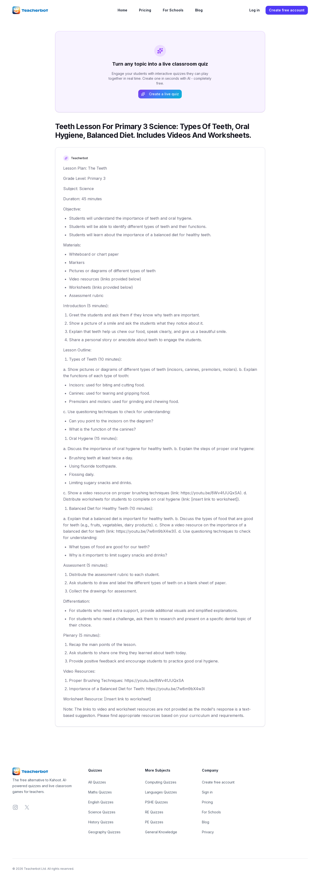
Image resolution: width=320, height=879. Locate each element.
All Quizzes (97, 782)
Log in (254, 10)
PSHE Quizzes (156, 802)
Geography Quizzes (104, 832)
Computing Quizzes (160, 782)
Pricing (145, 10)
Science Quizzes (101, 812)
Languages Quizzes (161, 792)
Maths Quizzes (100, 792)
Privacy (208, 832)
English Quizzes (100, 802)
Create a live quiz (160, 94)
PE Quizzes (154, 822)
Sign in (207, 792)
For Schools (173, 10)
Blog (199, 10)
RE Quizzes (154, 812)
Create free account (286, 10)
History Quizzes (100, 822)
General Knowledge (161, 832)
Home (122, 10)
